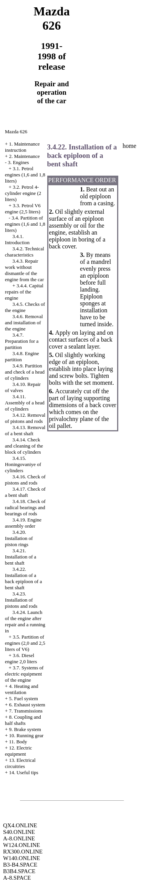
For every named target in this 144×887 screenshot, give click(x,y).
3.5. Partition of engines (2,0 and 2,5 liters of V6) (25, 643)
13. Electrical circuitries (20, 763)
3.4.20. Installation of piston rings (19, 538)
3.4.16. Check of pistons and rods (25, 480)
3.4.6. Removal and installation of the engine (24, 323)
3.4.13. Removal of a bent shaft (25, 430)
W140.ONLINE (21, 858)
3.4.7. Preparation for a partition (21, 341)
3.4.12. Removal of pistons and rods (25, 418)
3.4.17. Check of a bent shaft (25, 492)
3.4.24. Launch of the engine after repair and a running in (25, 621)
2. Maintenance (24, 156)
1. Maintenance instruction (22, 147)
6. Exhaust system (27, 705)
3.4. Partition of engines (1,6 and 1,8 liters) (25, 224)
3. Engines (18, 162)
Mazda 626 (16, 131)
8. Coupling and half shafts (23, 720)
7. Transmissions (25, 711)
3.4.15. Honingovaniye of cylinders (23, 464)
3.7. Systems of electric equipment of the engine (24, 674)
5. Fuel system (23, 698)
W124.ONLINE (21, 845)
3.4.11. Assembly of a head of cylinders (25, 403)
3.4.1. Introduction (17, 239)
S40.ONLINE (19, 832)
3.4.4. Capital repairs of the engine (24, 292)
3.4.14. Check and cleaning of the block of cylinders (24, 446)
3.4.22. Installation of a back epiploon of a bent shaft (23, 578)
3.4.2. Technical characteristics (24, 252)
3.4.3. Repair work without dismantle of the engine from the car (24, 270)
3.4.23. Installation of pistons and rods (21, 600)
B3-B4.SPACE (20, 865)
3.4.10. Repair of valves (23, 387)
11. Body (18, 741)
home (129, 146)
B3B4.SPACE (19, 871)
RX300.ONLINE (23, 851)
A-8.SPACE (17, 878)
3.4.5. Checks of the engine (25, 307)
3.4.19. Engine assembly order (23, 523)
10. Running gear (26, 735)
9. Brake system (25, 729)
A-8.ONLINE (19, 838)
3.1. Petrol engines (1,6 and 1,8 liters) (25, 175)
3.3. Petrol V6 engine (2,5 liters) (23, 209)
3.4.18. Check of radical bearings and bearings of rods (25, 507)
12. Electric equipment (18, 751)
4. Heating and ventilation (21, 689)
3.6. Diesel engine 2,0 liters (21, 658)
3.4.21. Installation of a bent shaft (20, 557)
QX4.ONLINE (20, 825)
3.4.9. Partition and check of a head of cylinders (25, 372)
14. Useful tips (23, 772)
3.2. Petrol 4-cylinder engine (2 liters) (23, 193)
